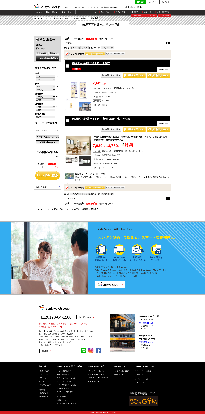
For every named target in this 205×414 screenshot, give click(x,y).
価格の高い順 (107, 48)
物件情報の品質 (63, 374)
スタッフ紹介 (120, 12)
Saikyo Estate (94, 381)
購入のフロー (63, 400)
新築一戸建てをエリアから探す (66, 18)
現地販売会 (44, 397)
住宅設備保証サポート (66, 371)
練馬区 (85, 18)
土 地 (93, 12)
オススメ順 (75, 48)
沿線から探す (41, 187)
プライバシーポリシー (145, 379)
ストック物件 (151, 15)
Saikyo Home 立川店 (96, 371)
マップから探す (45, 385)
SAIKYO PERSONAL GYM (98, 378)
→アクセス (143, 329)
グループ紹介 (105, 12)
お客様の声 (134, 12)
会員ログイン (153, 2)
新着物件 (43, 390)
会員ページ (148, 12)
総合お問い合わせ (85, 317)
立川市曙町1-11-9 (146, 323)
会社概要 (45, 351)
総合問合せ (165, 2)
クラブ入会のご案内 (122, 371)
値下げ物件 (44, 393)
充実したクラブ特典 (65, 381)
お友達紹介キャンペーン (67, 404)
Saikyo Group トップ (42, 18)
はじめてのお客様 (163, 12)
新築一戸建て (52, 12)
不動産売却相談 (63, 388)
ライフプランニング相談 (67, 385)
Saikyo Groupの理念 (144, 371)
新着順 (84, 48)
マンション (82, 12)
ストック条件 (164, 15)
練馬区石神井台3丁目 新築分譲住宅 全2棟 (101, 119)
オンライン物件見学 (65, 392)
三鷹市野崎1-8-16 (146, 342)
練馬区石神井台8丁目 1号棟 (91, 63)
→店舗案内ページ (146, 326)
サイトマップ (141, 383)
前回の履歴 (137, 15)
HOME (39, 12)
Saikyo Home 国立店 (96, 374)
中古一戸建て (67, 12)
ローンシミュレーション (67, 378)
